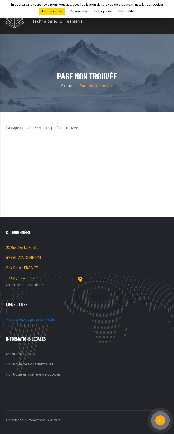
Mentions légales (20, 354)
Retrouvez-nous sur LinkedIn (31, 319)
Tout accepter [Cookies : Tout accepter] (52, 11)
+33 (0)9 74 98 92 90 (23, 278)
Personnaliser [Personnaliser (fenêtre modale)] (79, 11)
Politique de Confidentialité (30, 364)
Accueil (67, 86)
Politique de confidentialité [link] (114, 11)
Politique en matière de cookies (33, 374)
